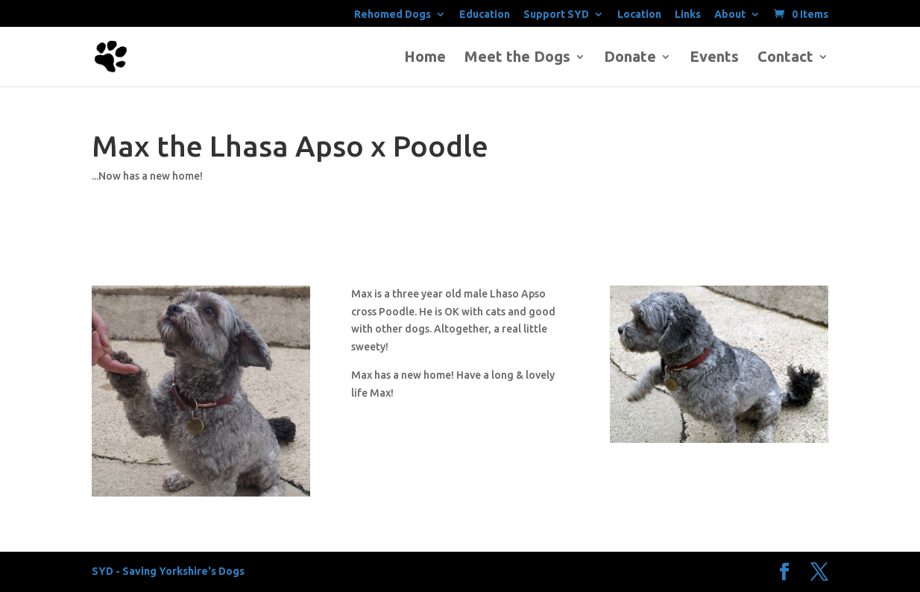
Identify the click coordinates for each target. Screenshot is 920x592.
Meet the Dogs (517, 58)
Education (484, 14)
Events (714, 58)
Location (639, 14)
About (730, 14)
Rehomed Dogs (392, 14)
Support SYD (556, 14)
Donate (630, 58)
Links (688, 14)
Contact (785, 58)
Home (425, 58)
